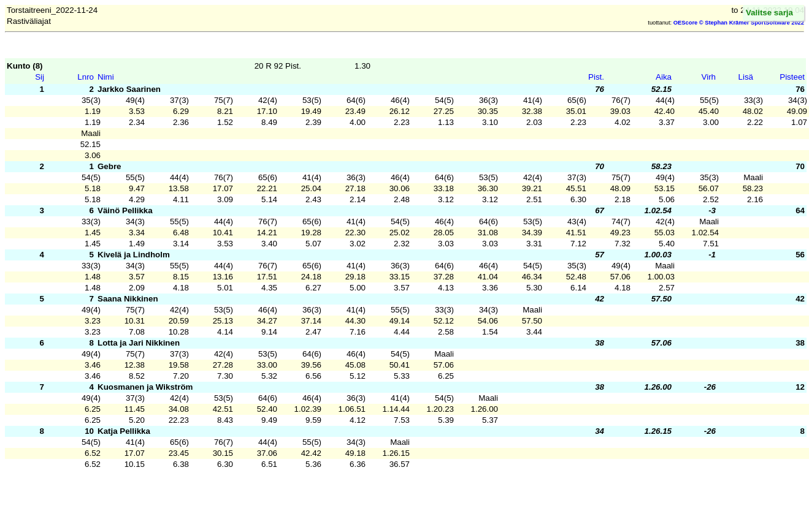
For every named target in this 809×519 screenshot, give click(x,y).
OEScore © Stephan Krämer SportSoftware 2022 (738, 23)
